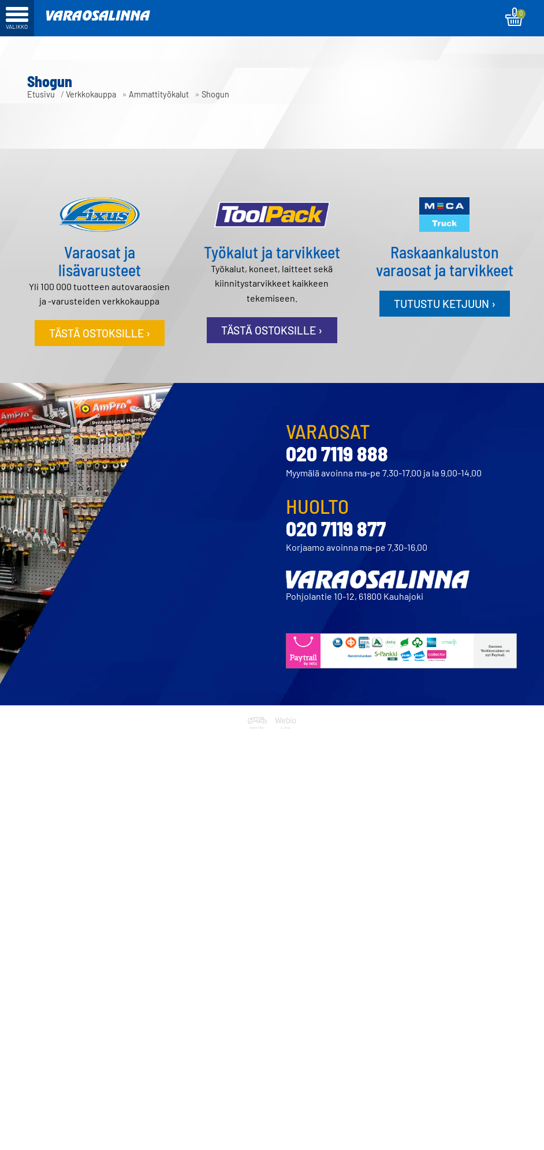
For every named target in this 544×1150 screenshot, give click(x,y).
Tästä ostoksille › (99, 333)
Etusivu (41, 94)
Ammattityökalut (159, 94)
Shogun (215, 94)
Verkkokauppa (91, 94)
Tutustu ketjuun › (444, 303)
